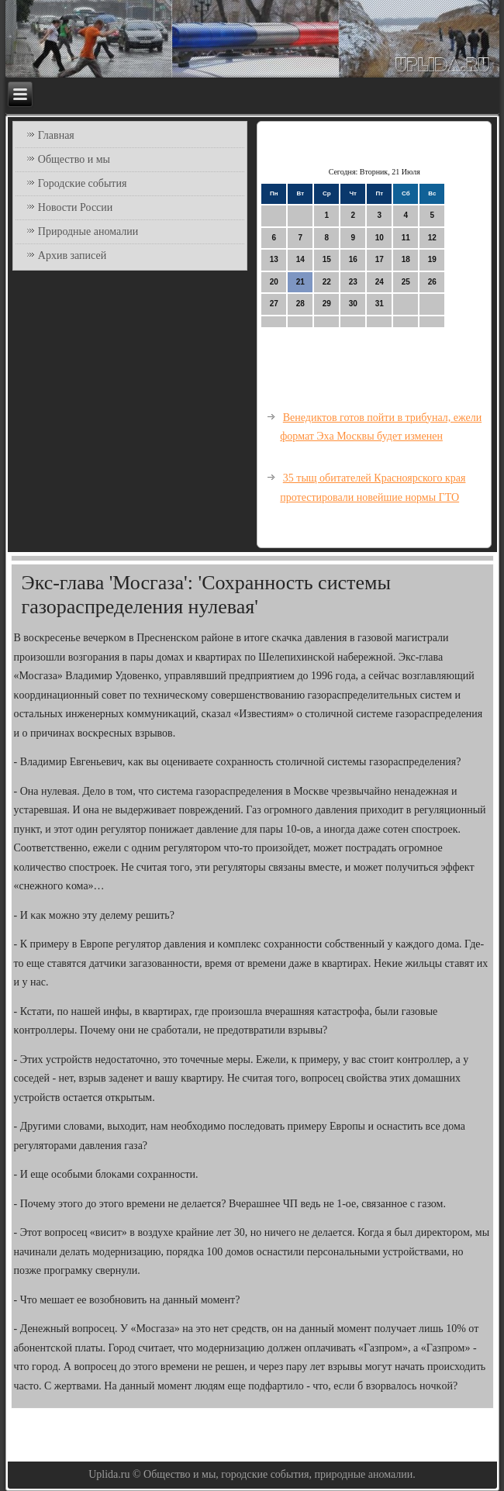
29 (327, 303)
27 (274, 303)
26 (432, 282)
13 (274, 259)
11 (406, 237)
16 (353, 259)
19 (432, 259)
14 (300, 259)
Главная (56, 135)
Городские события (82, 183)
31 (379, 303)
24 (379, 282)
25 (406, 282)
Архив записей (72, 255)
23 (353, 282)
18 (406, 259)
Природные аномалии (88, 231)
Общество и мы (74, 159)
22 (327, 282)
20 (274, 282)
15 (327, 259)
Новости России (75, 207)
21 (300, 282)
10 (379, 237)
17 (379, 259)
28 (300, 303)
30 (353, 303)
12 (432, 237)
